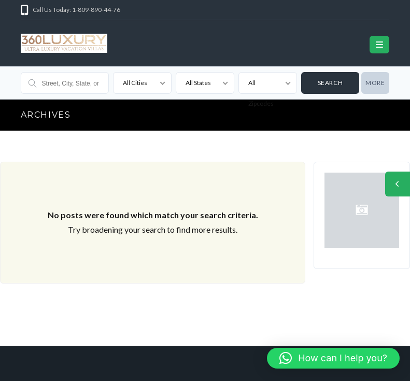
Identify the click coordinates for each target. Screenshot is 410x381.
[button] (333, 358)
